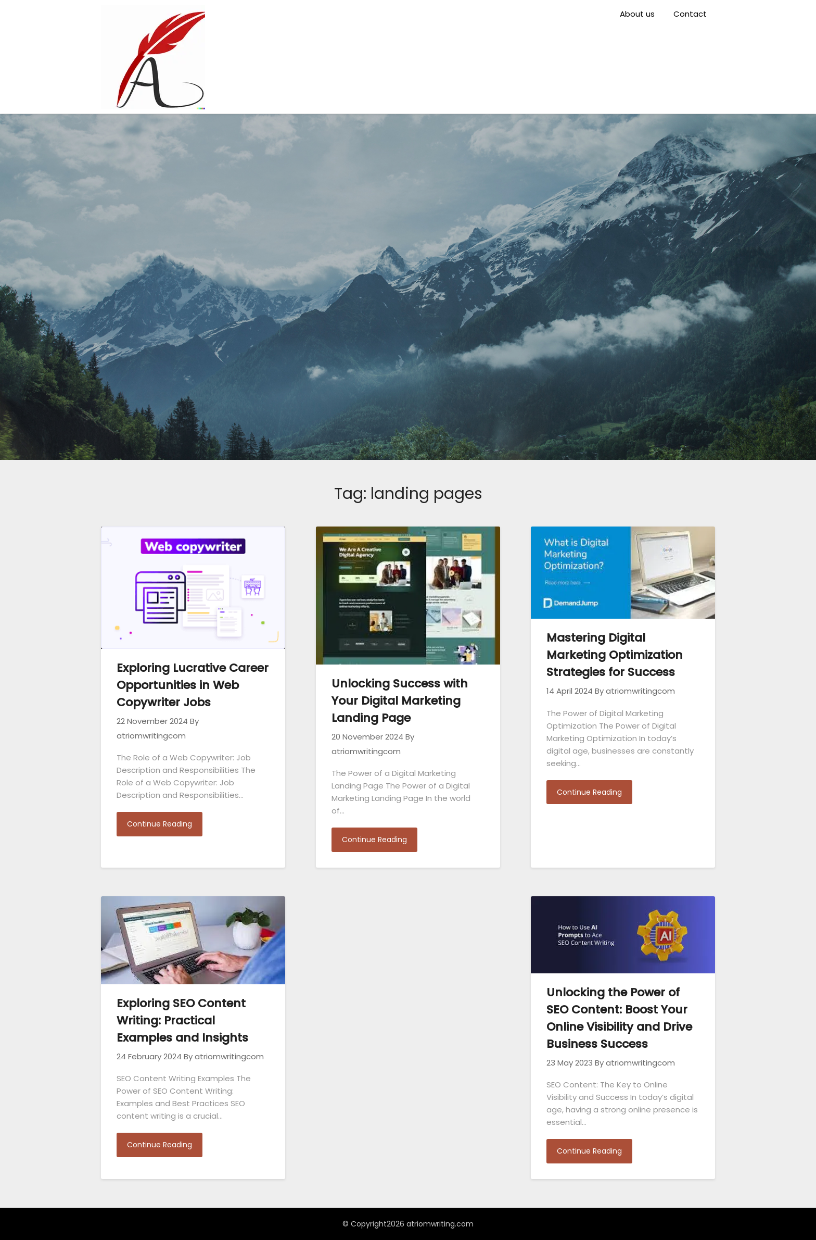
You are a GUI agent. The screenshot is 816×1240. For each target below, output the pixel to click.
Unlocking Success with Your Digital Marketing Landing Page (400, 700)
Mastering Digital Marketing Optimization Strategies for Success (614, 655)
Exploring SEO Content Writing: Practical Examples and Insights (182, 1020)
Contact (690, 13)
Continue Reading (159, 824)
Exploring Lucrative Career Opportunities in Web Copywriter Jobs (193, 685)
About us (637, 13)
